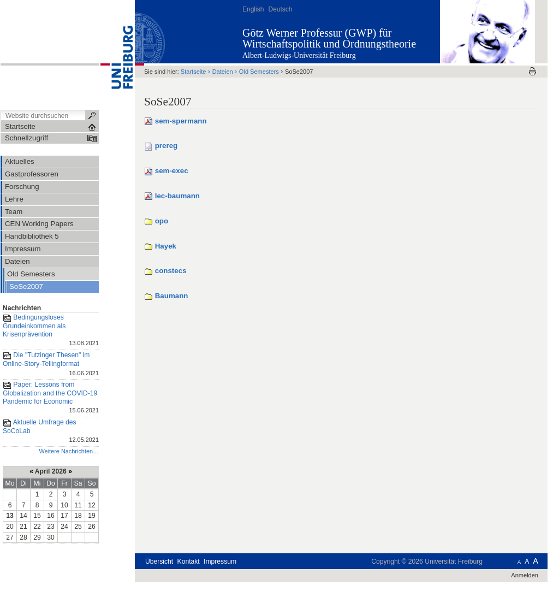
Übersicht (159, 561)
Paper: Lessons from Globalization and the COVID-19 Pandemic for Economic (51, 398)
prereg (166, 145)
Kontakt (188, 561)
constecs (171, 271)
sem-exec (171, 171)
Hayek (165, 246)
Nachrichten (22, 308)
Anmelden (524, 575)
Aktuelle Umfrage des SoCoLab (51, 431)
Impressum (220, 561)
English (253, 9)
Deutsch (280, 9)
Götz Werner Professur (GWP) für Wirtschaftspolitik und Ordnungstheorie (329, 38)
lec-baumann (177, 196)
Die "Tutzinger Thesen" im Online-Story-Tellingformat (51, 364)
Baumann (171, 296)
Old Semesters (259, 71)
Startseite (193, 71)
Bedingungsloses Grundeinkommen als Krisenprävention (51, 331)
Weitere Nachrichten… (69, 451)
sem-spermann (181, 121)
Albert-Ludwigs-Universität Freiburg (299, 55)
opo (161, 221)
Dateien (222, 71)
